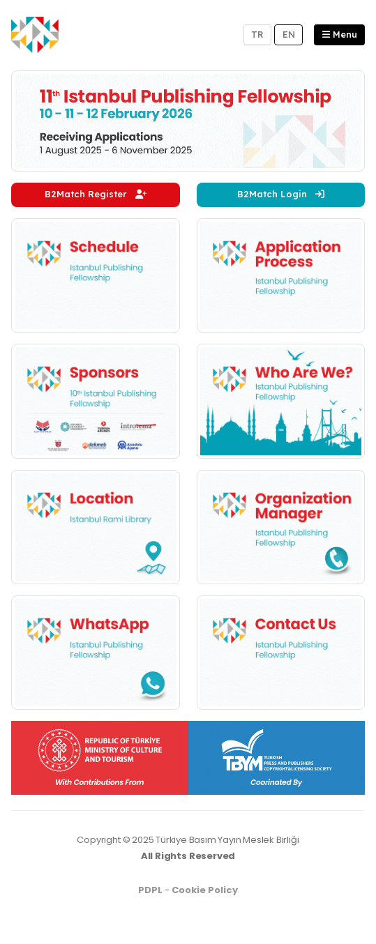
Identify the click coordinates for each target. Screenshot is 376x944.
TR (257, 34)
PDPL (150, 890)
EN (289, 34)
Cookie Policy (205, 890)
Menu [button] (339, 34)
